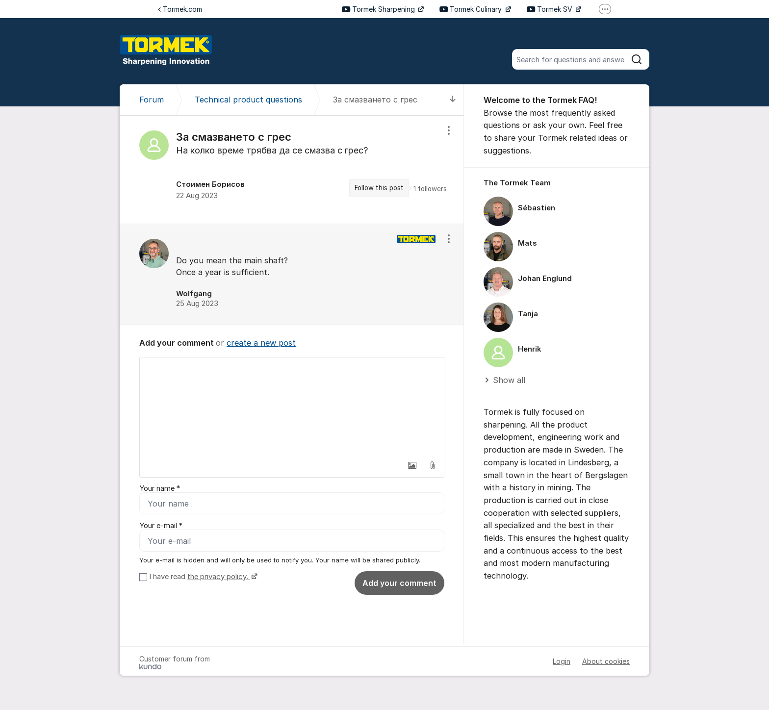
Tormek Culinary (471, 9)
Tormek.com (180, 9)
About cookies (606, 661)
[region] (292, 170)
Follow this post (379, 188)
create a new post (261, 343)
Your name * (159, 488)
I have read (202, 576)
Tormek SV (550, 9)
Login (561, 661)
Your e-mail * (160, 525)
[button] (412, 465)
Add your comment (399, 583)
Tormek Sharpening (379, 9)
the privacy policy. (218, 576)
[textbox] (292, 406)
